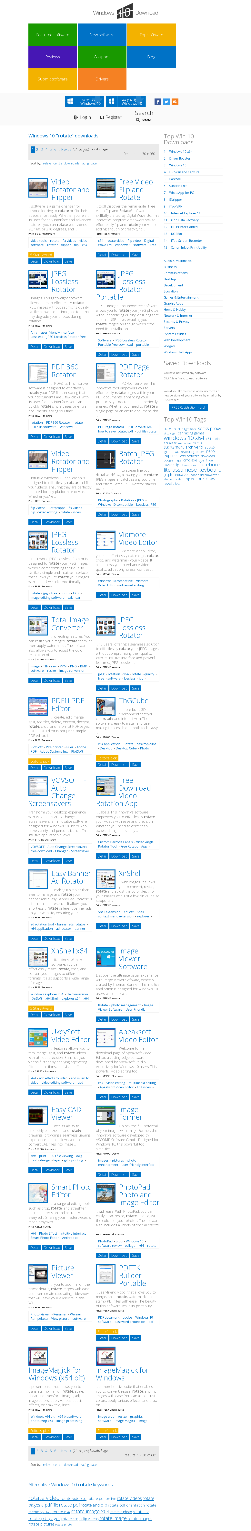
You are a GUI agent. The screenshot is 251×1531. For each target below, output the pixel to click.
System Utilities (175, 290)
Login (86, 73)
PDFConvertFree (140, 383)
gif (66, 1116)
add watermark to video (57, 1041)
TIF (45, 622)
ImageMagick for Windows (122, 1330)
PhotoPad (105, 1197)
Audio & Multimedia (178, 217)
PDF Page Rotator (134, 327)
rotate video (115, 197)
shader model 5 (174, 435)
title (59, 119)
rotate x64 (61, 1468)
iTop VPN (176, 163)
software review (110, 1202)
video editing (47, 468)
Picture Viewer (62, 1228)
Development (174, 241)
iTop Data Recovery (185, 176)
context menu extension (116, 872)
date (93, 119)
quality (149, 630)
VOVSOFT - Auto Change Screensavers (57, 748)
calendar (74, 554)
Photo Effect (48, 1190)
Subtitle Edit (178, 142)
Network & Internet (178, 272)
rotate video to (73, 1454)
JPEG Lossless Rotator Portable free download (122, 298)
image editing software (48, 554)
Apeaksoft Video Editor (138, 992)
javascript (172, 420)
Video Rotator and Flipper (70, 145)
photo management (126, 961)
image (35, 622)
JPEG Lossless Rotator (64, 237)
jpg (45, 549)
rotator (52, 201)
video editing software (58, 1039)
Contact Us (154, 1494)
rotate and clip (94, 1461)
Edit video (144, 1043)
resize (51, 627)
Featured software (40, 34)
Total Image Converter (70, 580)
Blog (161, 34)
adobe (127, 1274)
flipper (66, 201)
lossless (130, 635)
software (37, 627)
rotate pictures (41, 1480)
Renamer (60, 1270)
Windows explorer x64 (47, 950)
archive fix (194, 403)
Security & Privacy (177, 278)
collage (130, 1202)
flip (76, 201)
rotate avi (141, 1468)
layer (57, 1116)
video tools (39, 197)
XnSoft (129, 868)
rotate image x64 (90, 1467)
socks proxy (209, 384)
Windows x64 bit (43, 1373)
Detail (34, 217)
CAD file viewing (61, 1112)
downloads (71, 119)
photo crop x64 (42, 1377)
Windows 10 (135, 1197)
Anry (34, 289)
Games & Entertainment (181, 253)
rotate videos (129, 1455)
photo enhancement (117, 1119)
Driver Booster (180, 115)
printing (77, 1116)
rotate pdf (69, 1461)
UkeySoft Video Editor (70, 992)
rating (85, 119)
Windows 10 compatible (115, 461)
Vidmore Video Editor (138, 494)
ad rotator (63, 885)
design (45, 1116)
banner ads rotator (71, 880)
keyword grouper (192, 407)
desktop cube (146, 700)
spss (190, 434)
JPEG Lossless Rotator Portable (121, 241)
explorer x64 (71, 955)
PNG (73, 622)
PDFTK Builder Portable (132, 1231)
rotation (37, 379)
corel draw (205, 434)
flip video (134, 197)
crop (119, 1197)
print (42, 1112)
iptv (177, 439)
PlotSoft (37, 703)
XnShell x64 (69, 907)
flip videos (38, 464)
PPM (63, 622)
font (34, 1116)
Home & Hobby (175, 266)
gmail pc (171, 407)
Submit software (186, 34)
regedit (169, 439)
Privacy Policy (125, 1494)
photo (65, 549)
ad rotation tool (42, 880)
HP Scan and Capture (184, 128)
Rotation (127, 456)
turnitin (170, 384)
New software (64, 34)
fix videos (69, 197)
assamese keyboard (197, 425)
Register (115, 73)
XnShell (130, 829)
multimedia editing (142, 1039)
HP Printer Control (184, 183)
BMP (83, 622)
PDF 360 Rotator (65, 327)
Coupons (137, 34)
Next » (66, 105)
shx (33, 1112)
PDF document (108, 1274)
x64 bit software (70, 1373)
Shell (140, 868)
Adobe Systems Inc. (54, 708)
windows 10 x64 (184, 393)
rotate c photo (121, 1468)
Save (68, 217)
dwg (79, 1112)
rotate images (139, 1475)
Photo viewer (40, 1270)
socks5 (210, 403)
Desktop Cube (126, 704)
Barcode (175, 135)
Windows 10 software (130, 201)
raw (53, 622)
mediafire (184, 399)
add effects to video (53, 1034)
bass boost (189, 421)
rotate (54, 197)
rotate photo (63, 1481)
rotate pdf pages (44, 1475)
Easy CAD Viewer (66, 1069)
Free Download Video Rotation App (123, 748)
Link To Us (96, 1494)
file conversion (77, 950)
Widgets (170, 302)
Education (171, 247)
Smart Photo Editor (71, 1147)
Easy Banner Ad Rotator (71, 833)
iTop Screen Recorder (187, 197)
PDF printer (54, 703)
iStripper (175, 156)
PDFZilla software (43, 383)
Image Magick (125, 1377)
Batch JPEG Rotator (136, 413)
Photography (108, 456)
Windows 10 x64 (181, 108)
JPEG (140, 456)
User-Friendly (135, 966)
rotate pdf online (101, 1454)
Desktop (106, 704)
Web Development (177, 296)
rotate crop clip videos (80, 1474)
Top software (89, 34)
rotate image (113, 1474)
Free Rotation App (133, 803)
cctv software (189, 412)
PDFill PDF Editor (67, 661)
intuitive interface (73, 1190)
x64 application (109, 700)
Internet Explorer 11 (186, 169)
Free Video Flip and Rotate (136, 145)
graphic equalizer (176, 430)
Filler (69, 703)
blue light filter (186, 385)
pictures (118, 1117)
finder (210, 416)
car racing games (191, 389)
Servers (169, 284)
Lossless (37, 293)
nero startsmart (183, 400)
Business (170, 223)
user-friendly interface (57, 289)
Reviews (113, 34)
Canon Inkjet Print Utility (189, 204)
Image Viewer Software (133, 914)
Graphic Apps (173, 259)
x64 (100, 197)
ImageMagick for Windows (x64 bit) (56, 1330)
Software (104, 296)
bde (201, 416)
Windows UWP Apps (178, 308)
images (103, 1117)
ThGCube (134, 657)
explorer (143, 872)
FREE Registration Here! (188, 363)
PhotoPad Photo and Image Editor (139, 1151)
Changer (61, 807)
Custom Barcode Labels (115, 798)
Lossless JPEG (146, 461)
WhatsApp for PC (182, 149)
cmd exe (190, 416)
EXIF (76, 549)
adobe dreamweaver (205, 431)
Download (52, 217)
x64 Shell (51, 955)
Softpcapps (57, 464)
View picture (60, 1275)
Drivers (210, 34)
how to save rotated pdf (115, 387)
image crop (106, 1373)
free (54, 549)
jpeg (101, 630)
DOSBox (177, 190)
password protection (130, 1278)
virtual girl (170, 389)
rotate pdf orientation (126, 1461)
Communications (176, 229)
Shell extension (109, 868)
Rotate (128, 700)
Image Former (130, 1069)
